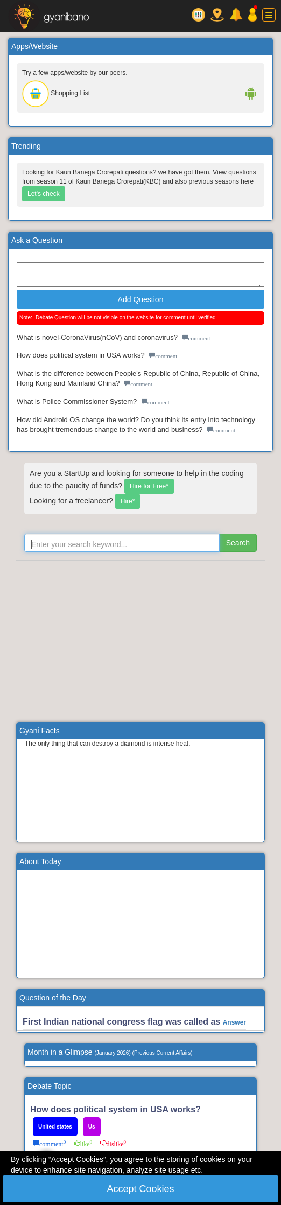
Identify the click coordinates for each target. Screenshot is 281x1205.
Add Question (141, 299)
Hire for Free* (149, 486)
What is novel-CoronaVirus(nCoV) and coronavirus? (97, 337)
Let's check (43, 194)
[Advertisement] (140, 641)
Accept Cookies (140, 1188)
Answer (234, 1022)
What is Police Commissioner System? (77, 401)
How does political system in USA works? (81, 355)
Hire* (128, 501)
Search (238, 542)
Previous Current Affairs (162, 1053)
